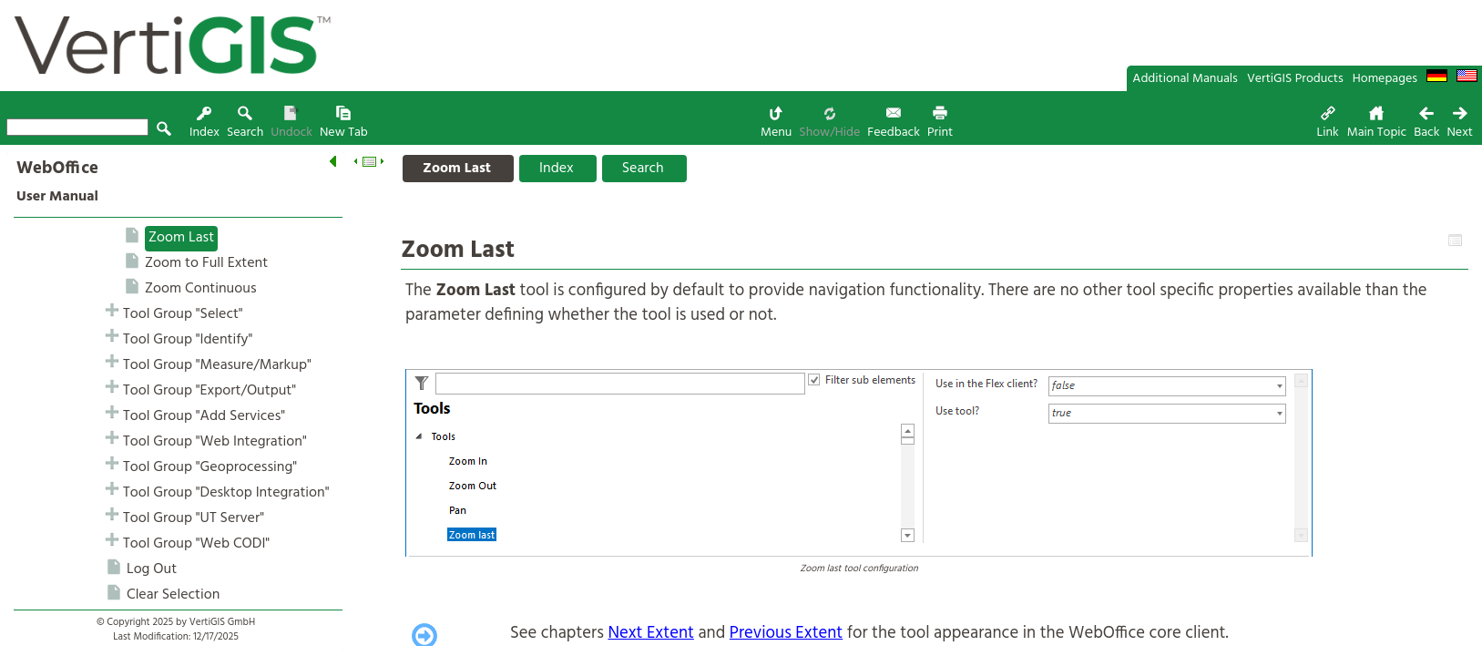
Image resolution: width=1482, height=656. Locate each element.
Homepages (1385, 78)
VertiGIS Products (1295, 78)
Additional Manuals (1185, 78)
